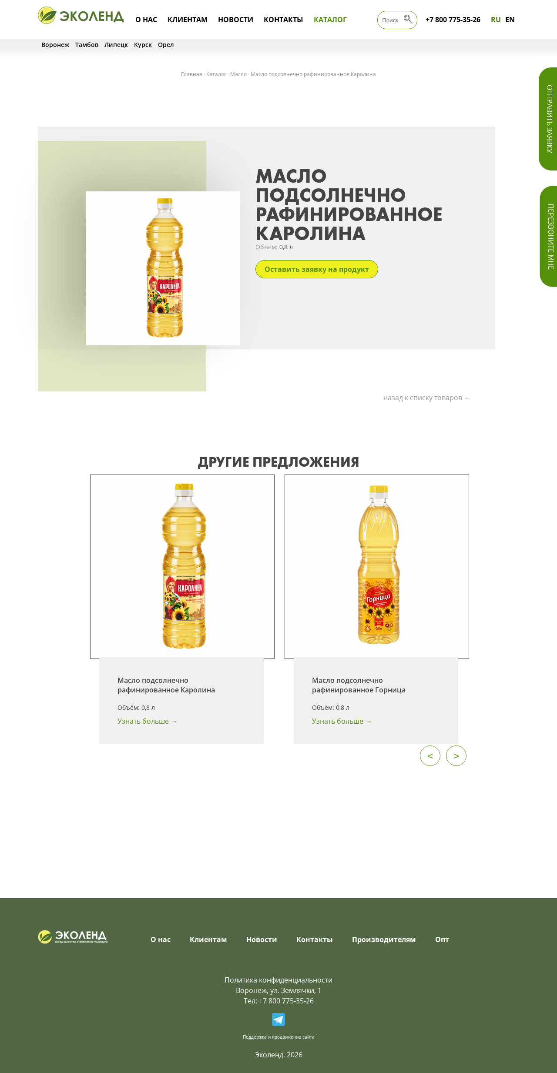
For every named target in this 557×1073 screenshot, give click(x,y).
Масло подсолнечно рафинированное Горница (359, 685)
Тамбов (86, 44)
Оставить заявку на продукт (317, 269)
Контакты (283, 19)
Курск (143, 44)
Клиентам (188, 19)
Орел (166, 44)
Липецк (116, 44)
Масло (238, 74)
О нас (146, 19)
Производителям (384, 939)
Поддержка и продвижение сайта (279, 1037)
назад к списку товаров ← (427, 397)
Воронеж (55, 44)
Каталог (330, 19)
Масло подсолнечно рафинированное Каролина (166, 685)
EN (510, 19)
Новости (235, 19)
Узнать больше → (147, 721)
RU (496, 19)
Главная (191, 74)
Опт (442, 939)
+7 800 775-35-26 (453, 19)
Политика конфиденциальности (278, 980)
